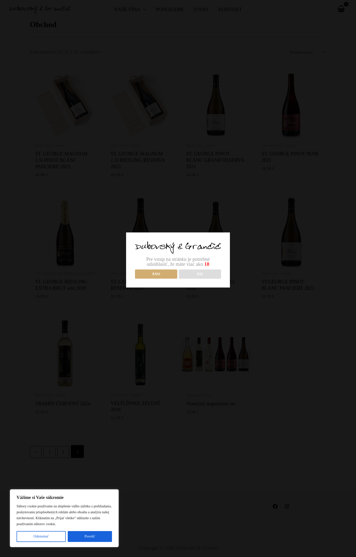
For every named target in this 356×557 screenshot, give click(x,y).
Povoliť (90, 536)
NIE (200, 274)
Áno (156, 274)
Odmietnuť (41, 536)
